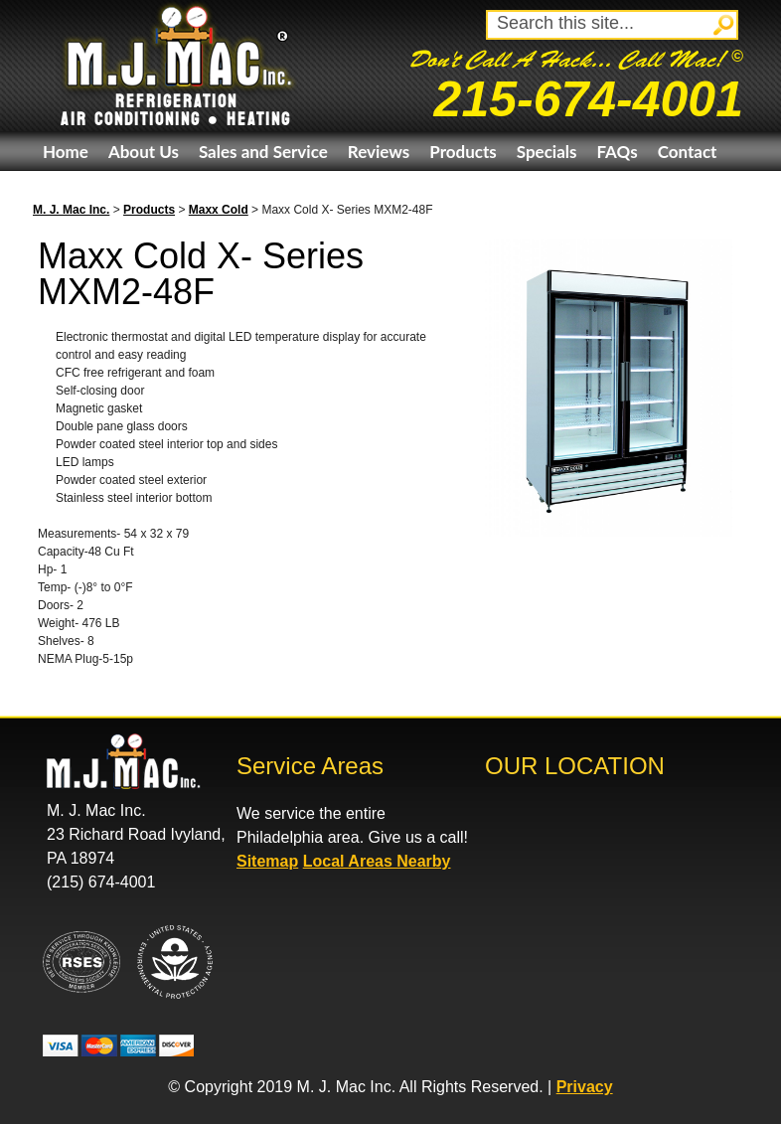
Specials (547, 151)
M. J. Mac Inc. (71, 210)
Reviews (378, 151)
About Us (143, 151)
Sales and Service (263, 151)
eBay (61, 190)
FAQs (616, 151)
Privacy (584, 1086)
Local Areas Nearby (377, 861)
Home (65, 151)
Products (462, 151)
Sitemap (267, 861)
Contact (687, 151)
